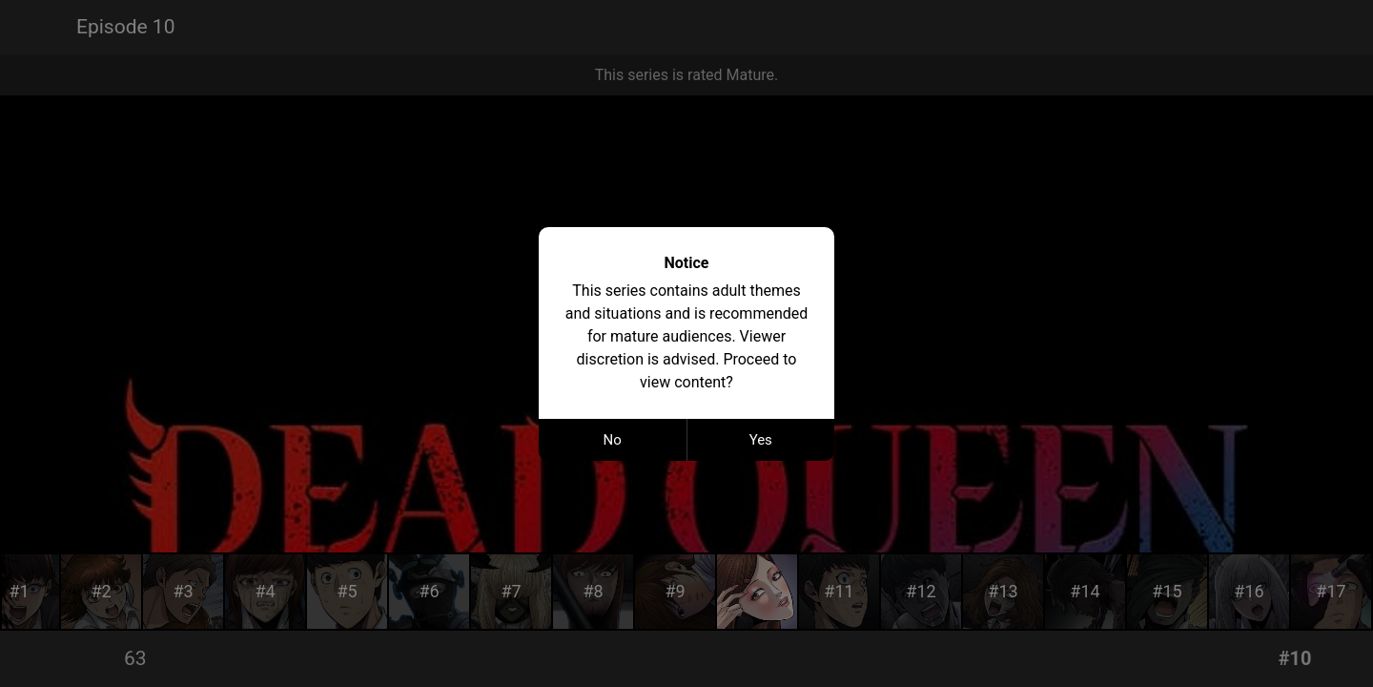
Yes (760, 439)
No (613, 439)
